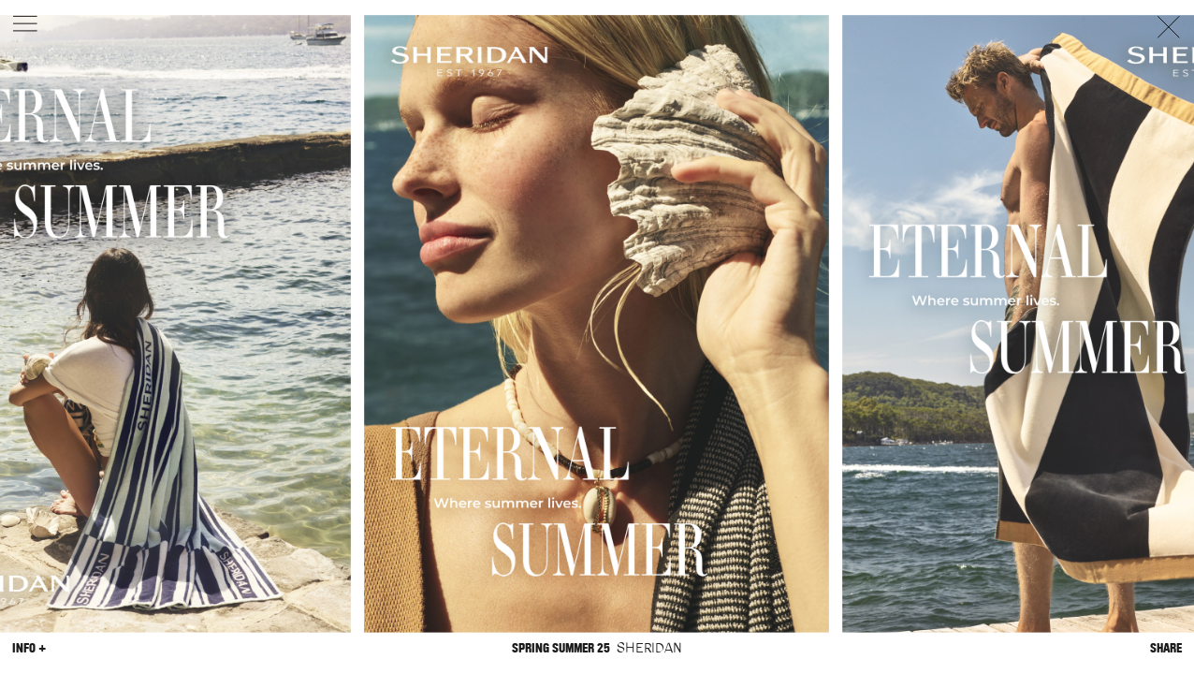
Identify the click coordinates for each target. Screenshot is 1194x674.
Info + (29, 647)
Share (1166, 647)
